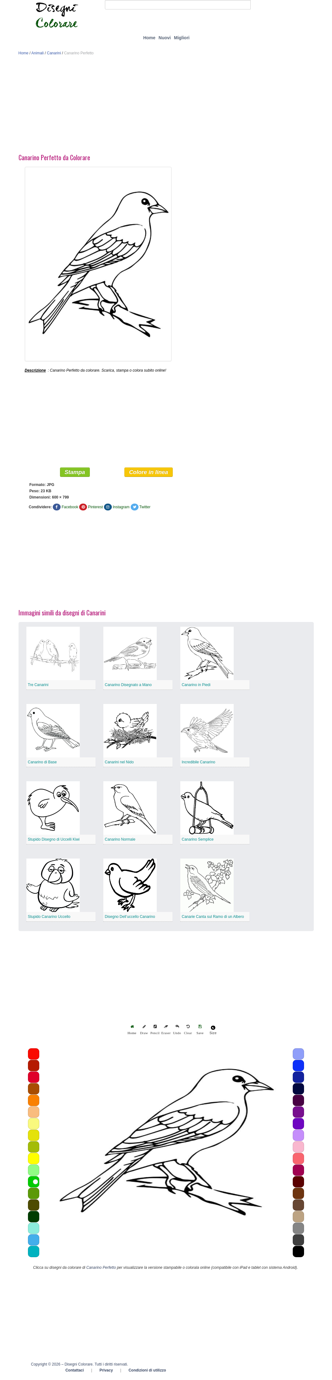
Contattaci (74, 1371)
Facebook (70, 508)
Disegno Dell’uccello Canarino (130, 918)
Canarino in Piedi (196, 686)
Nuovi (165, 37)
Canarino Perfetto (101, 1269)
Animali (37, 53)
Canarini (54, 53)
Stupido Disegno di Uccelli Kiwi (54, 840)
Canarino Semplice (198, 840)
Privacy (106, 1371)
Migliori (182, 37)
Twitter (144, 508)
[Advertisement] (166, 106)
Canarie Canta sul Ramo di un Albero (213, 918)
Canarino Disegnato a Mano (128, 686)
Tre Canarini (38, 686)
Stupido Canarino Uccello (49, 918)
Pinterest (95, 508)
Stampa (75, 473)
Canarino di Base (42, 763)
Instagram (121, 508)
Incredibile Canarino (198, 763)
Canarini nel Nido (119, 763)
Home (149, 37)
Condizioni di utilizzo (147, 1371)
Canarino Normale (120, 840)
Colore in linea (148, 473)
